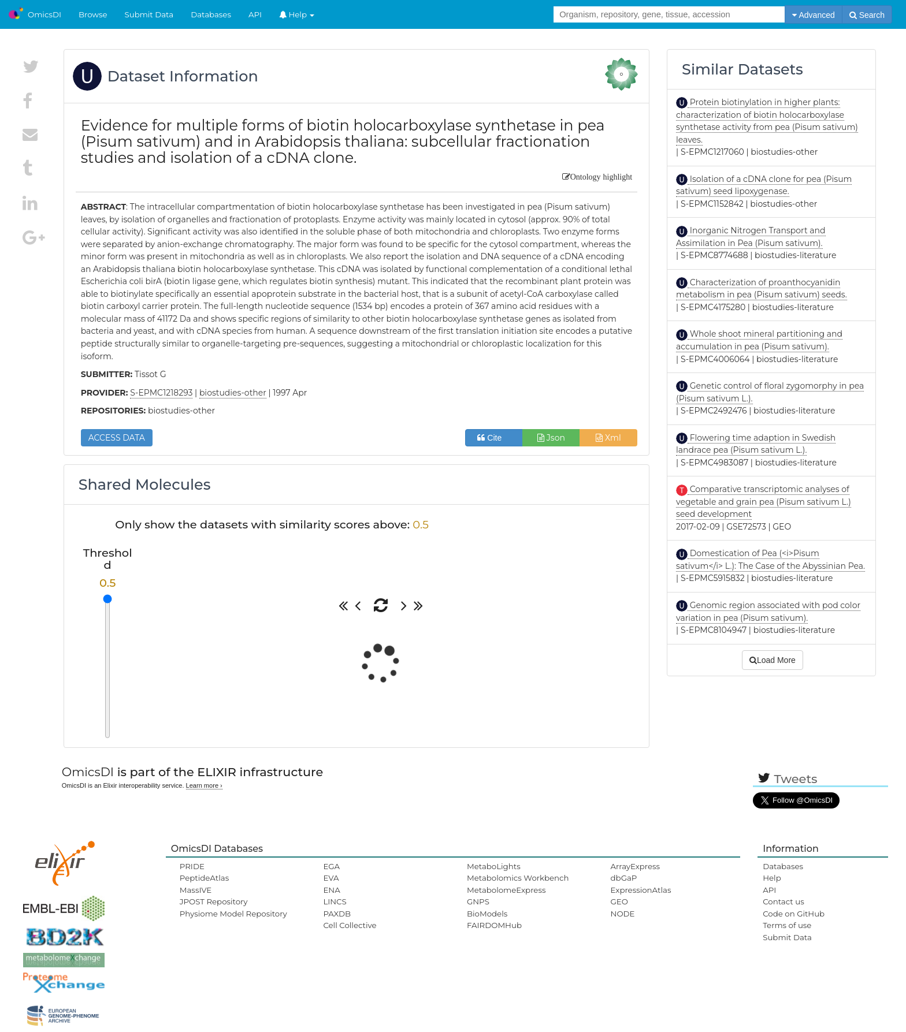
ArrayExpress (635, 866)
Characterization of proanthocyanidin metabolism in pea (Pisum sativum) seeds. (761, 288)
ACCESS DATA (116, 438)
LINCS (334, 901)
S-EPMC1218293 (161, 393)
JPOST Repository (214, 901)
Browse (93, 14)
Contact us (783, 901)
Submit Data (149, 14)
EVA (331, 877)
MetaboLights (494, 866)
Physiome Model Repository (233, 913)
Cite (493, 437)
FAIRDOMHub (494, 925)
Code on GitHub (794, 913)
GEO (619, 901)
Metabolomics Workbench (518, 877)
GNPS (478, 901)
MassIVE (195, 890)
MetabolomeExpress (506, 890)
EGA (331, 866)
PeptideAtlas (204, 877)
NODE (623, 913)
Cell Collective (349, 925)
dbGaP (624, 877)
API (255, 14)
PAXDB (337, 913)
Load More (772, 660)
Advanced (813, 15)
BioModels (487, 913)
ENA (331, 890)
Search (867, 15)
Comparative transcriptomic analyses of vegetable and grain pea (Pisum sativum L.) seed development (763, 501)
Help (297, 14)
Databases (211, 14)
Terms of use (787, 925)
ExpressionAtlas (641, 890)
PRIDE (192, 866)
